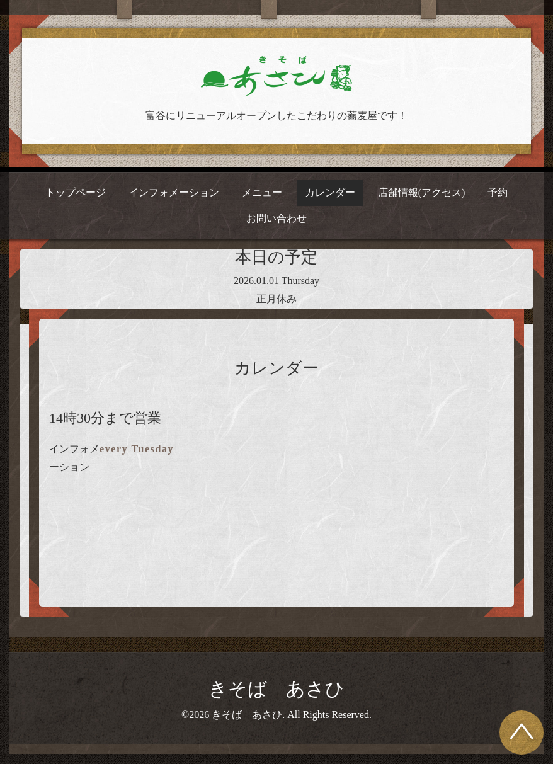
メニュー (262, 192)
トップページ (75, 192)
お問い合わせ (276, 218)
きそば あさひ (276, 688)
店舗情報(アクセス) (421, 192)
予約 (497, 192)
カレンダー (330, 192)
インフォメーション (173, 192)
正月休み (276, 299)
